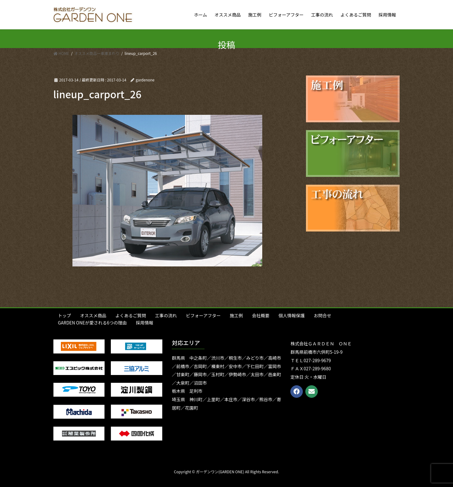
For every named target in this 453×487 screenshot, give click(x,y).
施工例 (236, 315)
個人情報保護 (291, 315)
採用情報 (144, 322)
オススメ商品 (93, 315)
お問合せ (322, 315)
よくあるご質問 (131, 315)
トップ (64, 315)
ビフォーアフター (203, 315)
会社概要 (260, 315)
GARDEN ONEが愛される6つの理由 (92, 322)
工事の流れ (166, 315)
